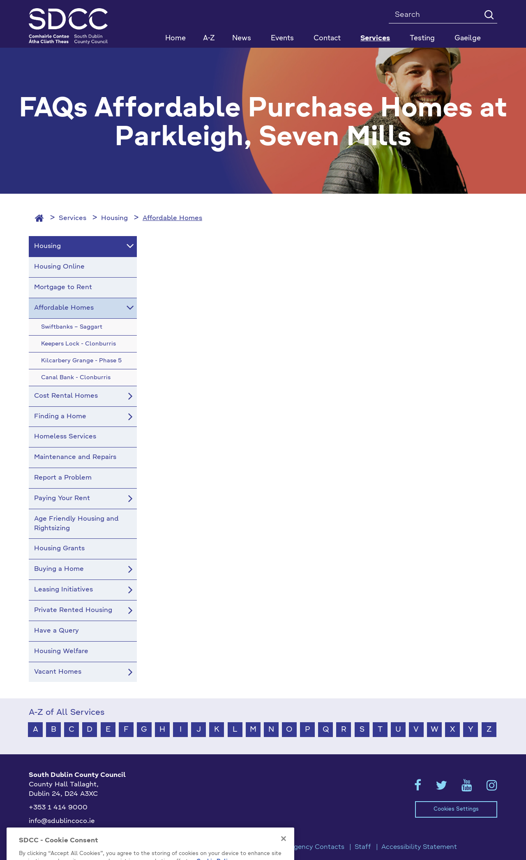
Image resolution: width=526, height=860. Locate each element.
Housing (114, 218)
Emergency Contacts (310, 847)
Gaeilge (467, 38)
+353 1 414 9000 (58, 807)
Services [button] (375, 38)
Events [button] (282, 38)
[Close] (283, 850)
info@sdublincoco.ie (62, 821)
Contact (327, 38)
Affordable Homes (172, 218)
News (241, 38)
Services (72, 218)
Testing (422, 38)
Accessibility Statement (419, 847)
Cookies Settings (456, 809)
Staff (363, 847)
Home (175, 38)
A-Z (209, 38)
